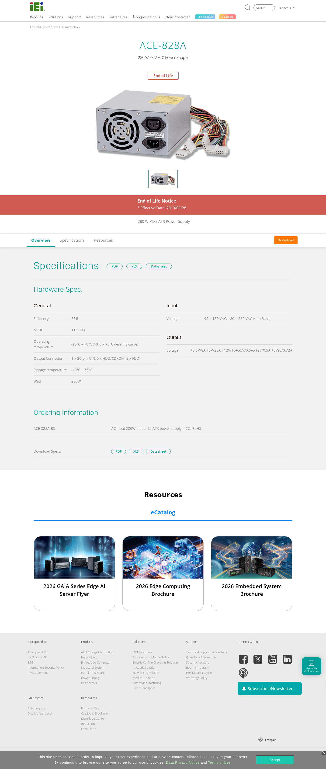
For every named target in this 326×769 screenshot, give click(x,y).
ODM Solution (142, 652)
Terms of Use (219, 762)
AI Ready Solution (144, 667)
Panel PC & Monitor (94, 673)
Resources (103, 240)
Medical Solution (144, 678)
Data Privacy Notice (183, 762)
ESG (30, 662)
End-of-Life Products (44, 27)
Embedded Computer (96, 662)
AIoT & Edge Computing (97, 652)
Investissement (38, 673)
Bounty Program (197, 667)
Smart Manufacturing (147, 683)
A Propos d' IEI (37, 652)
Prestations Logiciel (199, 673)
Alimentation (71, 27)
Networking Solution (146, 673)
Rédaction (88, 724)
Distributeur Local (40, 713)
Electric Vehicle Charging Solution (155, 662)
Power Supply (90, 678)
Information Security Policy (46, 667)
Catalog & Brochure (94, 713)
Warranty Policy (196, 678)
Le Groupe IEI (37, 657)
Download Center (93, 718)
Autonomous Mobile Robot (151, 657)
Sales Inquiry (36, 708)
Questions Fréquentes (201, 657)
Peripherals (89, 683)
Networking (89, 657)
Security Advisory (197, 662)
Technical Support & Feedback (206, 652)
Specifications (72, 240)
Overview (40, 240)
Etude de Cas (90, 708)
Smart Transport (144, 688)
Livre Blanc (88, 729)
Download (285, 240)
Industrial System (92, 667)
